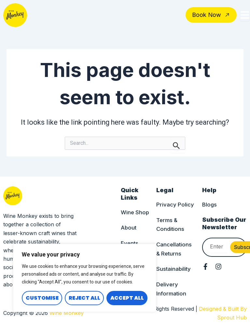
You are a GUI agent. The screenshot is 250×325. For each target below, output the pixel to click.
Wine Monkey (66, 313)
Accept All (127, 298)
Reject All (84, 298)
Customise (42, 298)
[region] (84, 278)
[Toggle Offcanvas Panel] (245, 15)
